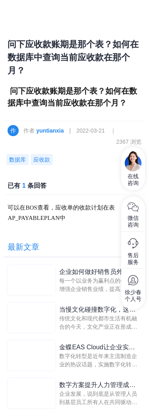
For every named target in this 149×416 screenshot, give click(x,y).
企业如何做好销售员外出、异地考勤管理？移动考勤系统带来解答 (97, 272)
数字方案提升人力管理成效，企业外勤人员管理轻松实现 (97, 385)
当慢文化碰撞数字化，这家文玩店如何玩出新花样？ (97, 310)
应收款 (41, 159)
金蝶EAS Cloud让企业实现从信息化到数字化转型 (100, 348)
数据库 (17, 159)
